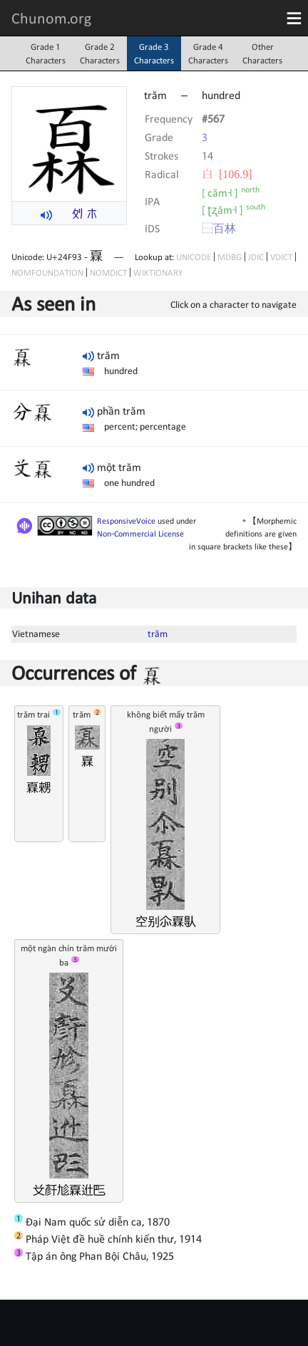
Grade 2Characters (100, 53)
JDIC (256, 257)
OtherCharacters (262, 53)
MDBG (229, 257)
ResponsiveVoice (126, 521)
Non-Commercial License (140, 533)
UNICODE (193, 257)
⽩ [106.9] (227, 174)
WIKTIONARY (158, 272)
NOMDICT (108, 272)
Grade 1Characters (46, 53)
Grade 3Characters (154, 53)
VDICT (281, 257)
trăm (158, 633)
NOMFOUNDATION (47, 272)
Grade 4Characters (208, 53)
